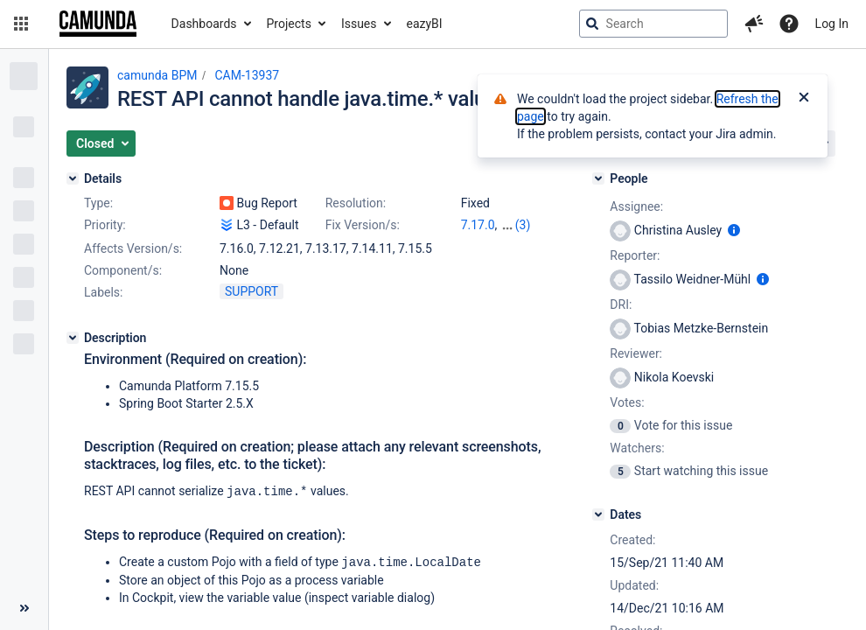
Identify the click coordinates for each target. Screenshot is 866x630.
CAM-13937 (246, 75)
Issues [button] (359, 24)
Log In (832, 24)
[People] (598, 178)
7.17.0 (478, 225)
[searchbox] (653, 24)
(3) (523, 225)
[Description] (72, 338)
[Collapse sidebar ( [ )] (24, 608)
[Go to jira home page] (98, 23)
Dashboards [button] (204, 24)
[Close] (804, 99)
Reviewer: (636, 353)
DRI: (621, 305)
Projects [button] (289, 24)
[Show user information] (734, 230)
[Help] (789, 24)
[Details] (72, 178)
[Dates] (598, 514)
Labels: (103, 292)
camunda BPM (157, 75)
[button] (21, 23)
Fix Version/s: (362, 225)
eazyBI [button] (425, 24)
